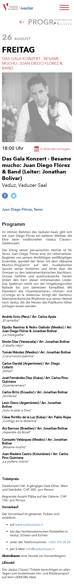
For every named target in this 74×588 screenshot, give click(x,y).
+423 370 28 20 (59, 542)
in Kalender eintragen (55, 149)
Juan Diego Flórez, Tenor (22, 209)
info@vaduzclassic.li (40, 549)
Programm (45, 22)
